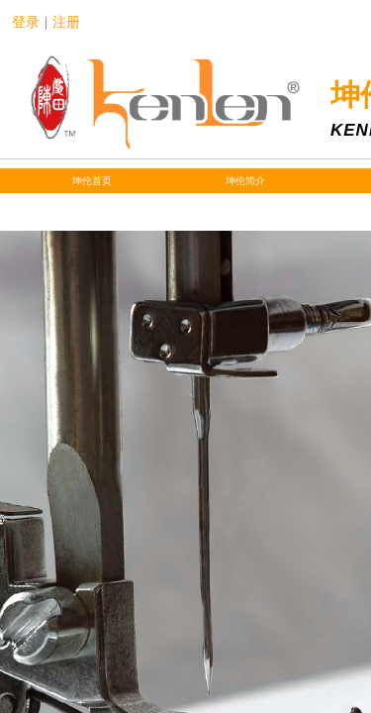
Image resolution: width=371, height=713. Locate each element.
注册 (66, 22)
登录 (26, 22)
